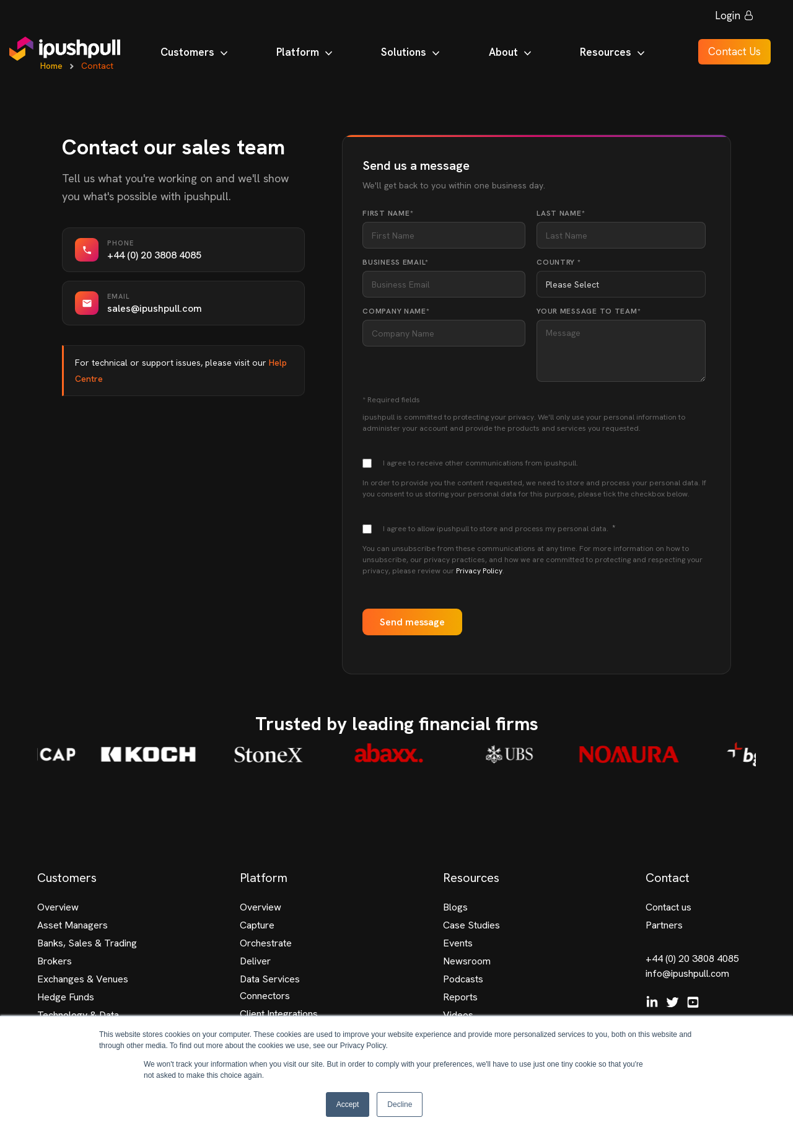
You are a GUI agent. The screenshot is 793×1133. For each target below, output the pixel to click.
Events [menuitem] (458, 943)
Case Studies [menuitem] (471, 925)
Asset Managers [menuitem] (72, 925)
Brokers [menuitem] (54, 961)
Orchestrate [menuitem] (266, 943)
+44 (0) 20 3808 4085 (692, 958)
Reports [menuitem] (460, 996)
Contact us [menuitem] (668, 907)
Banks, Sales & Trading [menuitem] (87, 943)
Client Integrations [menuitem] (279, 1013)
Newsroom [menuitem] (467, 961)
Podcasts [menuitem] (463, 978)
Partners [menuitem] (664, 925)
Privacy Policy (479, 571)
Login (727, 19)
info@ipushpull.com (687, 973)
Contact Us (727, 54)
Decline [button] (399, 1104)
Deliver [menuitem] (255, 961)
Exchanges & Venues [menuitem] (82, 978)
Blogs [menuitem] (455, 907)
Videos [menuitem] (458, 1014)
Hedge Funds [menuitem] (65, 996)
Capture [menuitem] (257, 925)
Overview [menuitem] (58, 907)
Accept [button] (347, 1104)
